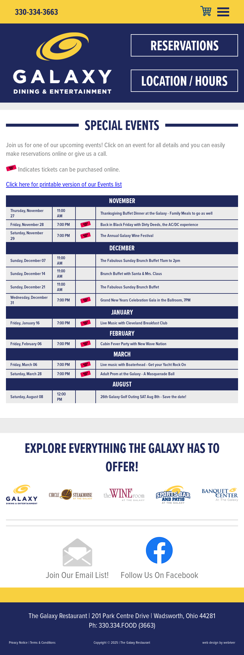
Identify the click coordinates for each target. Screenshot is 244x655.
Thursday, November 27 (26, 213)
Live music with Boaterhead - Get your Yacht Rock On (143, 364)
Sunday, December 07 (27, 260)
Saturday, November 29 (26, 235)
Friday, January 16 (25, 323)
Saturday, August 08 (26, 397)
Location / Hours (184, 80)
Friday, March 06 (23, 364)
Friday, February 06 (26, 344)
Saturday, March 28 (26, 374)
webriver (229, 642)
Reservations (184, 45)
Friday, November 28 (27, 224)
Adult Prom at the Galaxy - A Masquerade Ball (137, 374)
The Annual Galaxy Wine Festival (126, 235)
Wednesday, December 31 (29, 300)
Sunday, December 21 (27, 287)
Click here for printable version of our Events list (64, 184)
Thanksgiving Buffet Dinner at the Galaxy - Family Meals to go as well (156, 213)
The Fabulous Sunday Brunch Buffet (129, 287)
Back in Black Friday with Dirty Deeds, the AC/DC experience (149, 224)
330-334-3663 (36, 11)
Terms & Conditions (43, 642)
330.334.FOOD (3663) (127, 625)
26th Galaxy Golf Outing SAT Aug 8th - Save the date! (143, 397)
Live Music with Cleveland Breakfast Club (133, 323)
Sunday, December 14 (27, 274)
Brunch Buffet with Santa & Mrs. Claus (131, 274)
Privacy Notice (18, 642)
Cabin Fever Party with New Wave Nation (133, 344)
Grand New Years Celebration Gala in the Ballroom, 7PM (145, 300)
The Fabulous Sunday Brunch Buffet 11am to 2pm (140, 260)
